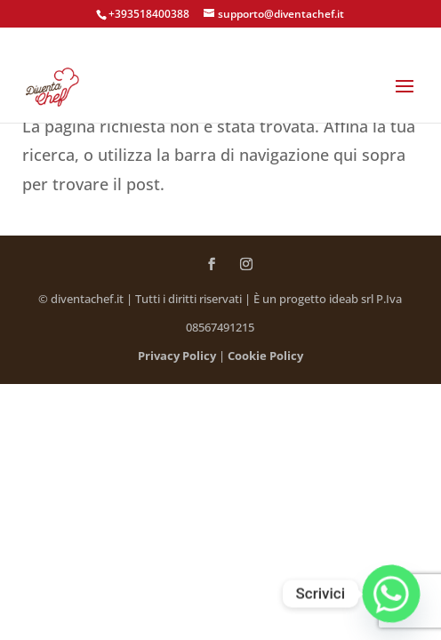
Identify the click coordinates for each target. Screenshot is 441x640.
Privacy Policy (177, 356)
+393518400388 (148, 13)
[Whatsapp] (391, 594)
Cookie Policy (265, 356)
